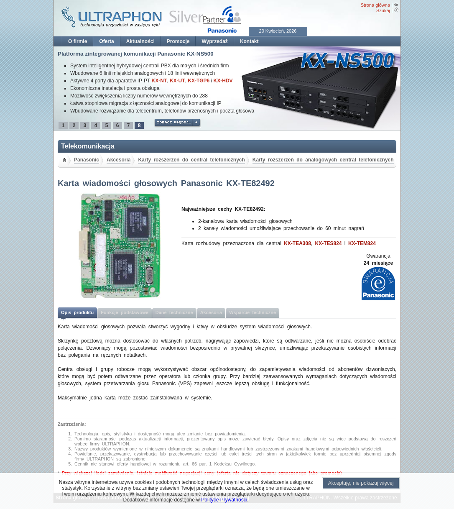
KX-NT (159, 81)
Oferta (106, 41)
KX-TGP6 (198, 81)
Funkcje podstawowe (124, 312)
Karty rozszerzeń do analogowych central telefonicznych (323, 160)
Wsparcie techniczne (252, 312)
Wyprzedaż (214, 41)
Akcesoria (118, 160)
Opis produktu (77, 312)
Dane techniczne (174, 312)
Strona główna (375, 5)
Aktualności (140, 41)
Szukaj (383, 10)
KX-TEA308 (297, 243)
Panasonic (86, 160)
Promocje (178, 41)
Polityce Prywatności (224, 500)
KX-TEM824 (362, 243)
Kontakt (249, 41)
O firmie (77, 41)
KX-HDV (223, 81)
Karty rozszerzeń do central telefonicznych (191, 160)
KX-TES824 (328, 243)
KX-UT (177, 81)
